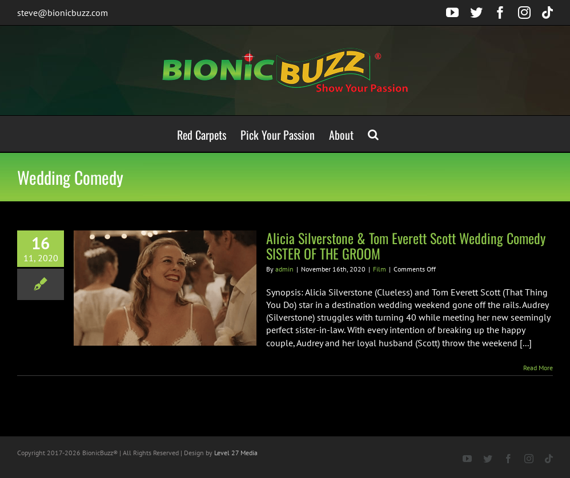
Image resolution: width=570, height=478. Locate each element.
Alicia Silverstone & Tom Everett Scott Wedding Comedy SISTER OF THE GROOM (405, 246)
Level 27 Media (236, 452)
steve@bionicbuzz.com (62, 12)
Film (379, 269)
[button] (373, 134)
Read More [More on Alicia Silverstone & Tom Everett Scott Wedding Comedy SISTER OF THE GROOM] (538, 367)
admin (284, 269)
